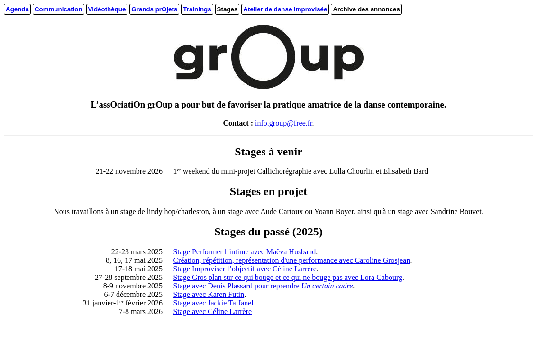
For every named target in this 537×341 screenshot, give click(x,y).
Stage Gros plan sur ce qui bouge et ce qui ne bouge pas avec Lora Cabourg (287, 277)
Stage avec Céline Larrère (212, 311)
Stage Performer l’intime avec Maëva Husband (244, 252)
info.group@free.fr (283, 123)
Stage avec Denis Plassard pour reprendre (263, 286)
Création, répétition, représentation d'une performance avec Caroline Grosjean (291, 260)
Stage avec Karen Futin (208, 294)
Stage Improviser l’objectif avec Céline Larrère (245, 269)
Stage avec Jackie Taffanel (213, 303)
